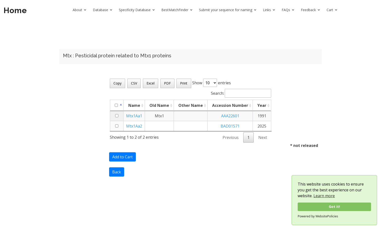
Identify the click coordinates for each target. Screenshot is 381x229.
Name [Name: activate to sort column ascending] (134, 105)
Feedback (308, 10)
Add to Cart (122, 157)
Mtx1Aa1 (134, 116)
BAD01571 (230, 126)
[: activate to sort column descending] (116, 105)
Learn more (324, 195)
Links (267, 10)
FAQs (286, 10)
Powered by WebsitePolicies (318, 216)
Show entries (211, 83)
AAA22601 (230, 116)
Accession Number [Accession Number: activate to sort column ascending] (230, 105)
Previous (231, 137)
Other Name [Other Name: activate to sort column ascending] (190, 105)
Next (262, 137)
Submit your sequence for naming (225, 10)
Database (100, 10)
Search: (241, 93)
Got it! (334, 206)
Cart (330, 10)
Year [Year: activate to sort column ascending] (261, 105)
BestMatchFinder (174, 10)
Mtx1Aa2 (134, 126)
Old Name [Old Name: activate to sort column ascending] (159, 105)
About (77, 10)
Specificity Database (135, 10)
